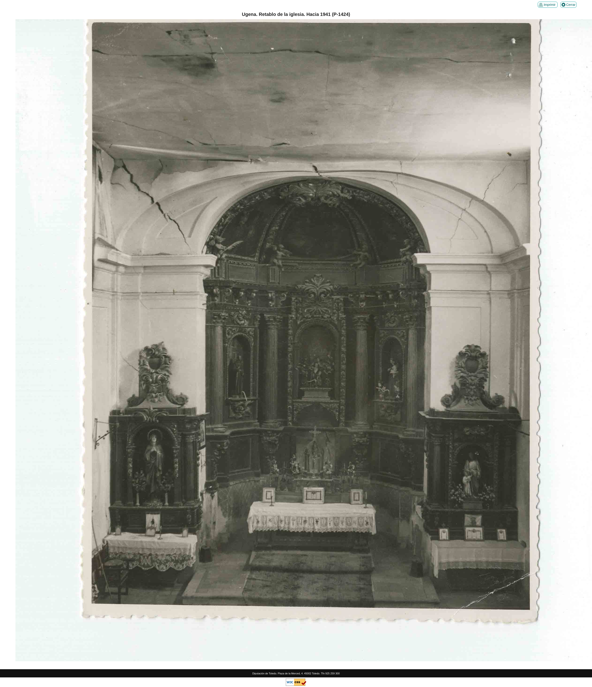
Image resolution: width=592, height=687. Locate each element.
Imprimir (547, 5)
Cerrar (569, 5)
